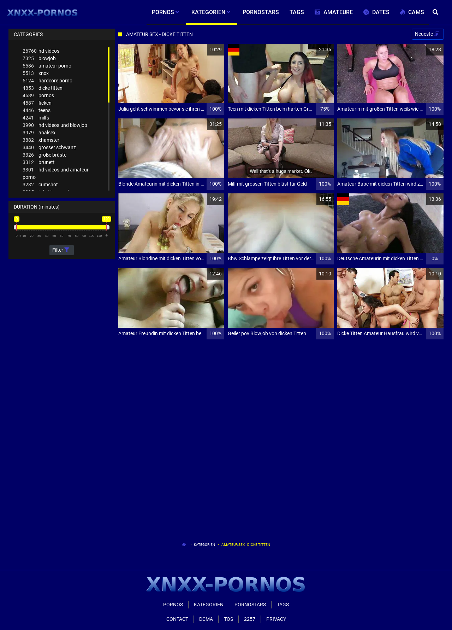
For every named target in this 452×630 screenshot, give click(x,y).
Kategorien (204, 545)
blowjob (39, 58)
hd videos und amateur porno (56, 173)
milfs (36, 118)
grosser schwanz (49, 147)
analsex (39, 132)
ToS (228, 619)
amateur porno (47, 66)
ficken (37, 103)
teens (36, 110)
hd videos (41, 51)
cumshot (40, 184)
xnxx (36, 73)
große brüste (44, 155)
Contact (177, 619)
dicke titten (43, 88)
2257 (249, 619)
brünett (39, 162)
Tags (283, 604)
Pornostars (250, 604)
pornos (38, 95)
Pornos (173, 604)
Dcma (206, 619)
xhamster (41, 140)
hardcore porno (47, 80)
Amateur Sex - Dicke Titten (245, 545)
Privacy (276, 619)
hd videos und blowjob (55, 125)
